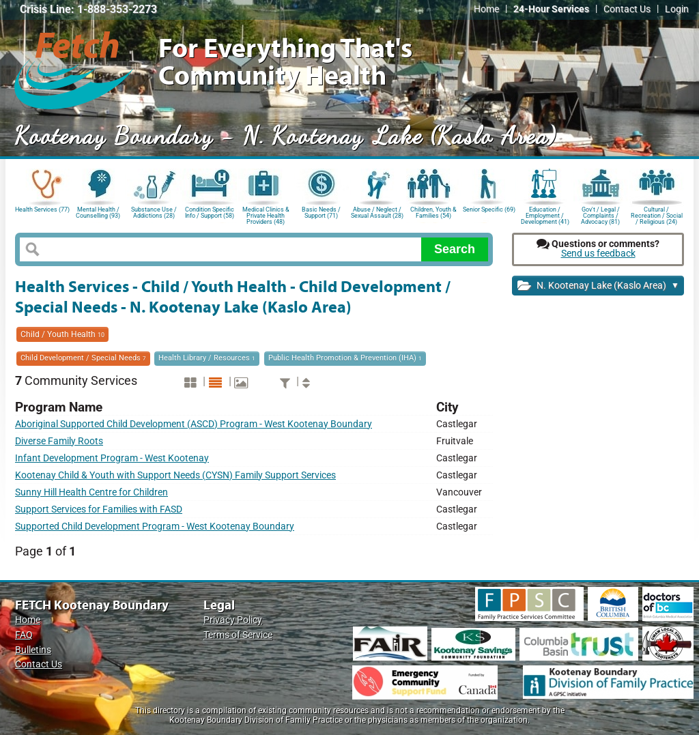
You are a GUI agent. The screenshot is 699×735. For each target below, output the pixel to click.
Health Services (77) (42, 209)
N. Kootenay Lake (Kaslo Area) (598, 286)
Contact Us (627, 9)
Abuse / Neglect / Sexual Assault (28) (377, 212)
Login (677, 9)
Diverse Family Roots (59, 441)
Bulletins (33, 650)
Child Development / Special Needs (83, 358)
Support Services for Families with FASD (98, 509)
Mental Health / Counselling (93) (98, 212)
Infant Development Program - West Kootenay (112, 458)
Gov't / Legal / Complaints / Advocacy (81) (600, 214)
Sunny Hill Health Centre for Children (91, 492)
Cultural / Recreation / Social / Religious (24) (657, 214)
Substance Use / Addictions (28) (154, 212)
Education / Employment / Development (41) (545, 214)
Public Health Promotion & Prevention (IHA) (345, 358)
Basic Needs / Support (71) (321, 212)
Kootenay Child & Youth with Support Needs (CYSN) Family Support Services (175, 475)
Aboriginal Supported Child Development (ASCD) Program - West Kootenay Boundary (193, 424)
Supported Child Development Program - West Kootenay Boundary (154, 526)
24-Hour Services (551, 9)
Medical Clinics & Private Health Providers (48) (265, 214)
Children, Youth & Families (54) (433, 212)
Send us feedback (598, 253)
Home (486, 9)
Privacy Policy (232, 620)
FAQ (24, 635)
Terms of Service (237, 635)
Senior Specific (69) (489, 209)
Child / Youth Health (62, 334)
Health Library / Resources (206, 358)
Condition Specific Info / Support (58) (209, 212)
